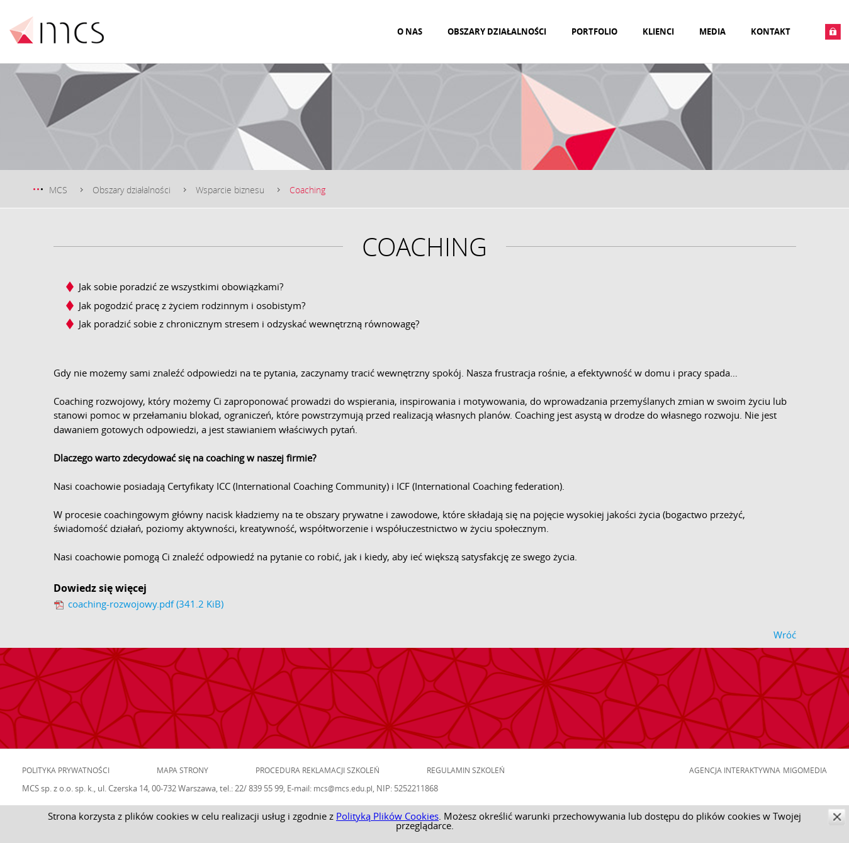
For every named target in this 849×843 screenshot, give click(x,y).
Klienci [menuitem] (658, 31)
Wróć (784, 634)
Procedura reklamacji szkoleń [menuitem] (318, 770)
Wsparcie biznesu (230, 190)
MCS (58, 190)
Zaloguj (833, 32)
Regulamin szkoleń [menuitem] (466, 770)
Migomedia (805, 770)
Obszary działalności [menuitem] (496, 31)
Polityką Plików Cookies (387, 816)
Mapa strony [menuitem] (182, 770)
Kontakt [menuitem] (770, 31)
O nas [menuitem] (409, 31)
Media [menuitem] (712, 31)
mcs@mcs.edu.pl (343, 788)
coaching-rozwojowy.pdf (145, 603)
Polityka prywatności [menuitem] (66, 770)
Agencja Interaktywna (734, 770)
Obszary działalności (132, 190)
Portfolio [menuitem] (594, 31)
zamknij (836, 817)
